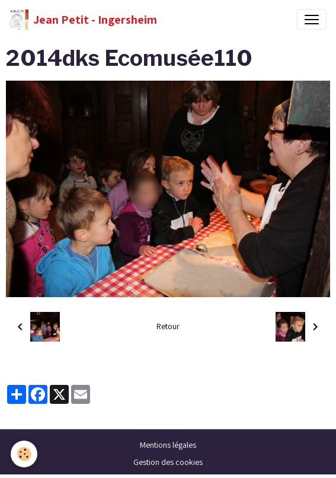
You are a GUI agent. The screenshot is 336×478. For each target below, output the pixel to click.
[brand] (83, 19)
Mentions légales (168, 444)
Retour (168, 326)
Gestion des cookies (168, 462)
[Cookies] (24, 454)
